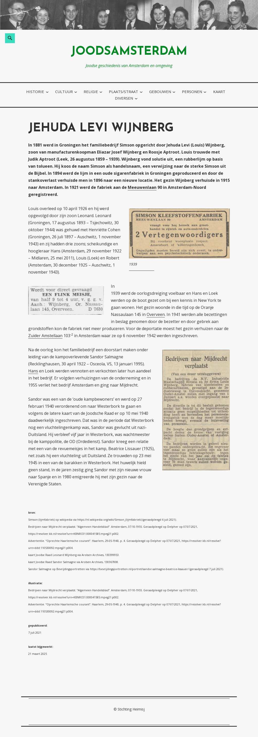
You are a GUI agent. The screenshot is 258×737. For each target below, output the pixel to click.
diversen (124, 98)
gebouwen (160, 91)
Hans (33, 371)
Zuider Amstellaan (45, 335)
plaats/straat (123, 91)
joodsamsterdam (129, 52)
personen (192, 91)
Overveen (156, 314)
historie (35, 91)
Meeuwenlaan (142, 187)
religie (91, 91)
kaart (219, 91)
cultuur (64, 91)
